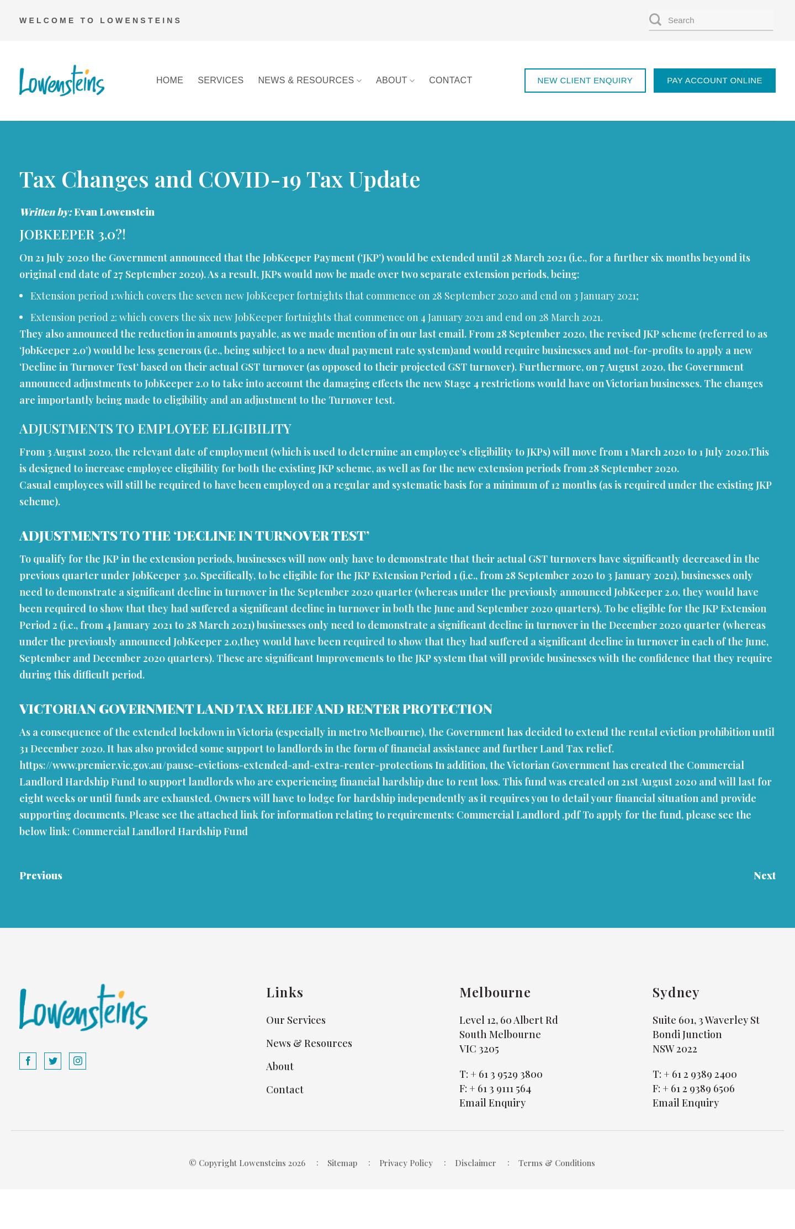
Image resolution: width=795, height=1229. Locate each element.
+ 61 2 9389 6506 (698, 1088)
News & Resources (310, 81)
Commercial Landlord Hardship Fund (160, 831)
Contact (450, 80)
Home (169, 80)
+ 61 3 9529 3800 (506, 1074)
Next (765, 875)
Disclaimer (475, 1162)
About (395, 81)
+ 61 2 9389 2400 (700, 1074)
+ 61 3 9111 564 (500, 1088)
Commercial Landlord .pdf (518, 814)
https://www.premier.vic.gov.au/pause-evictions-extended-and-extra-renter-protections (226, 765)
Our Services (296, 1020)
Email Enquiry (492, 1102)
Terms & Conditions (556, 1162)
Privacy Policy (406, 1162)
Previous (40, 875)
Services (220, 80)
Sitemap (342, 1162)
